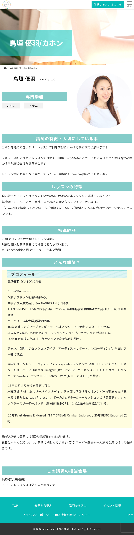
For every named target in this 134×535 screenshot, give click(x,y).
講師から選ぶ (78, 505)
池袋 (5, 479)
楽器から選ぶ (43, 505)
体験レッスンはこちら (108, 5)
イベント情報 (112, 505)
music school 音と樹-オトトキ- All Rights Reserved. (71, 529)
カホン (11, 105)
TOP (15, 505)
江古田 (13, 479)
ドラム (33, 105)
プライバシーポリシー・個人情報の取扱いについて (56, 515)
